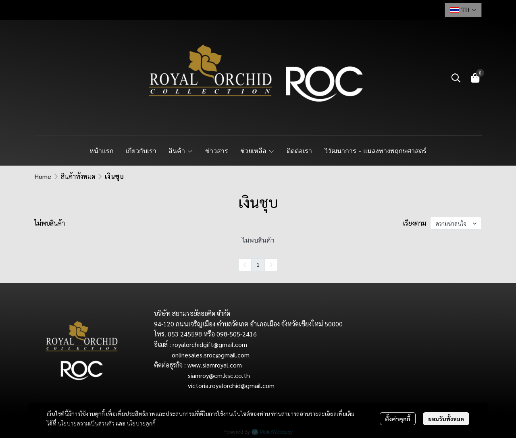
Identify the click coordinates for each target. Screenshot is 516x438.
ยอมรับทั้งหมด (446, 418)
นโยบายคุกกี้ (141, 423)
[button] (463, 10)
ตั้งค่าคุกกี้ (397, 418)
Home (42, 176)
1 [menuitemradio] (258, 264)
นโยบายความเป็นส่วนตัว (86, 423)
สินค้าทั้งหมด (78, 176)
